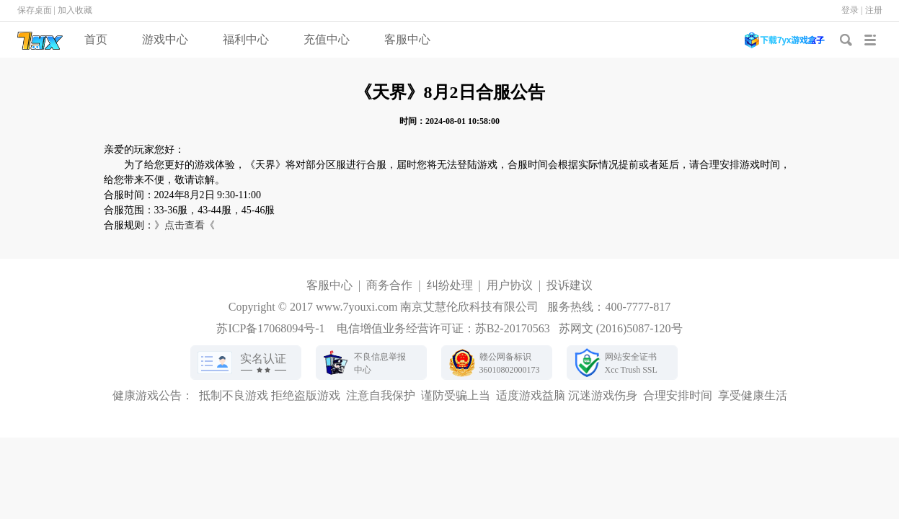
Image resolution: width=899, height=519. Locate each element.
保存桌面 (34, 10)
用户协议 (510, 285)
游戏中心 (165, 39)
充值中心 (327, 39)
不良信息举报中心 (380, 363)
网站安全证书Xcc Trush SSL (631, 363)
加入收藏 (75, 10)
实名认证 (263, 358)
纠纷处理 (450, 285)
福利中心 (246, 39)
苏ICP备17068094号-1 (270, 328)
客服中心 (407, 39)
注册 (873, 10)
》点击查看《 (184, 225)
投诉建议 (569, 285)
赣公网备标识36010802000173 (509, 363)
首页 (95, 39)
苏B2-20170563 (512, 328)
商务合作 (389, 285)
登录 (850, 10)
